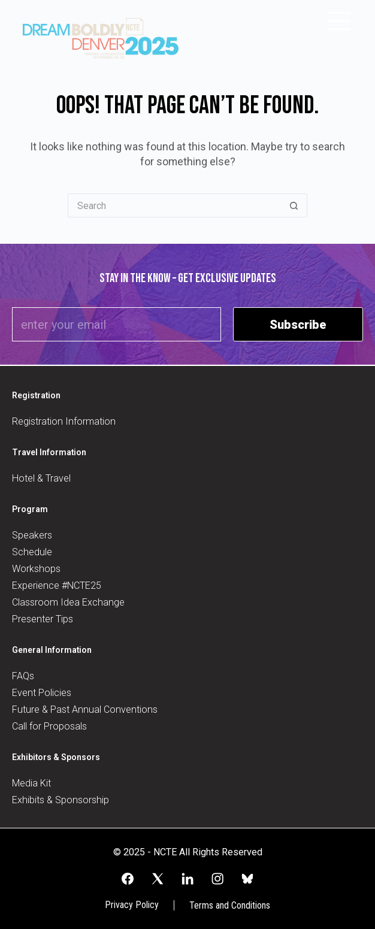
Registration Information (64, 421)
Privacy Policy (132, 904)
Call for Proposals (49, 726)
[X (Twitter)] (158, 879)
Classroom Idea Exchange (68, 602)
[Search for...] (174, 205)
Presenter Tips (42, 619)
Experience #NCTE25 (56, 585)
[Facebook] (128, 879)
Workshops (36, 568)
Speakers (32, 535)
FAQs (23, 676)
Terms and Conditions (229, 905)
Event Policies (41, 692)
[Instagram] (217, 879)
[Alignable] (247, 879)
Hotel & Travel (41, 478)
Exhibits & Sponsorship (60, 800)
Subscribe (298, 324)
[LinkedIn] (187, 879)
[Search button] (294, 205)
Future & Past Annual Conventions (85, 709)
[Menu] (339, 21)
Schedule (32, 552)
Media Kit (31, 783)
